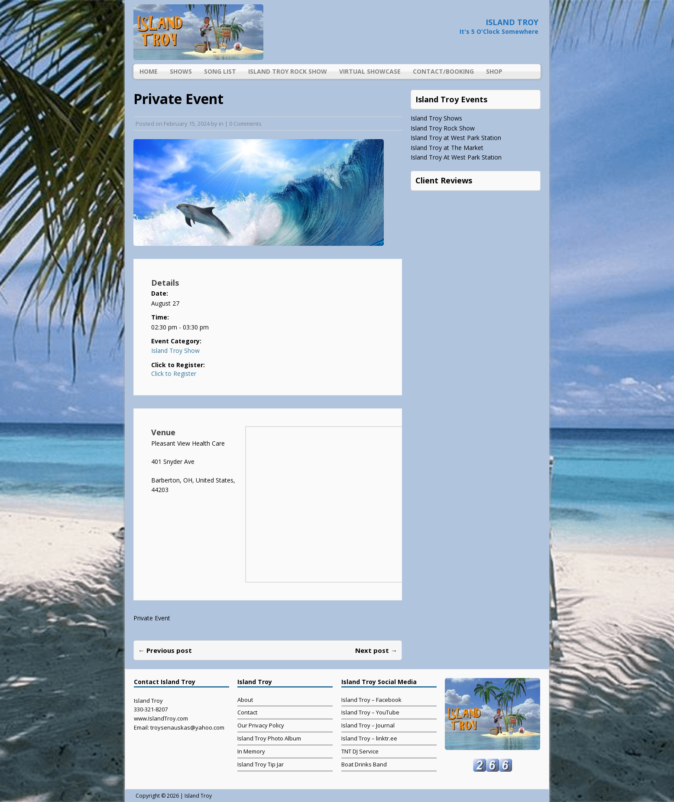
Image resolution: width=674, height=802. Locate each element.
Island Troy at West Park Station (456, 138)
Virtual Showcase (370, 71)
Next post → (376, 650)
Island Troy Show (175, 350)
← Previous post (165, 650)
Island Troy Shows (436, 118)
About (245, 700)
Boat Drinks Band (364, 764)
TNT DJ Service (360, 751)
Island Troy (198, 795)
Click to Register (173, 374)
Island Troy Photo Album (269, 738)
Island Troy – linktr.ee (369, 738)
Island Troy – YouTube (370, 712)
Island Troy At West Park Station (456, 157)
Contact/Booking (443, 71)
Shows (181, 71)
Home (148, 71)
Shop (494, 71)
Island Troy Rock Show (287, 71)
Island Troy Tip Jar (260, 764)
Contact (247, 712)
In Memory (251, 751)
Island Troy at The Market (447, 147)
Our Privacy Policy (260, 725)
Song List (220, 71)
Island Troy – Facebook (371, 700)
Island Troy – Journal (368, 725)
